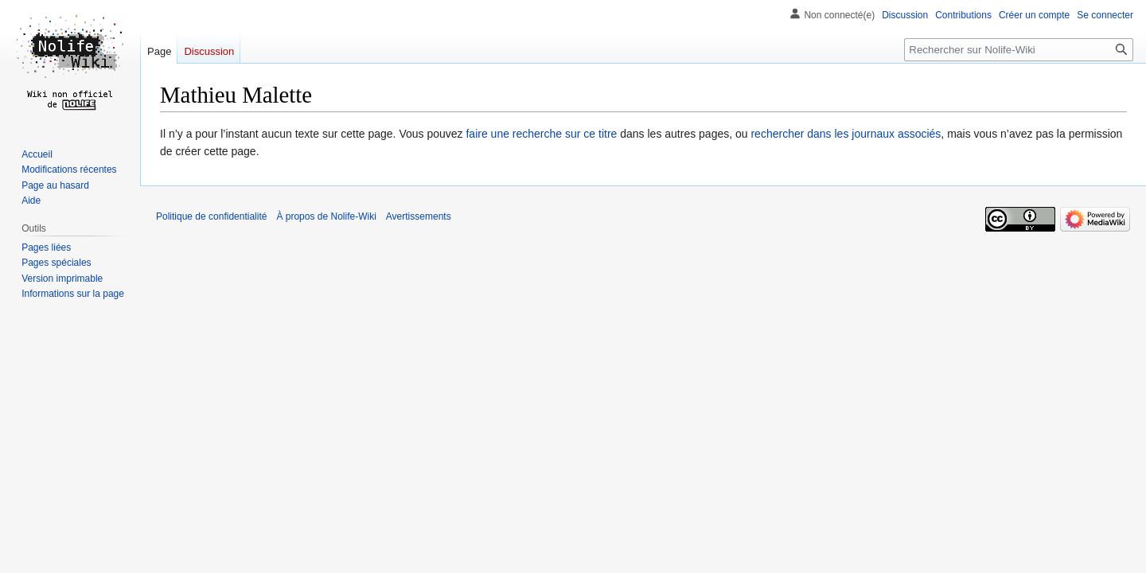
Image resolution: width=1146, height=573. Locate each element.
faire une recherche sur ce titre (541, 133)
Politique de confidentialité (211, 216)
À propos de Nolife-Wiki (326, 216)
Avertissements (418, 216)
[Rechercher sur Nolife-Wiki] (1018, 49)
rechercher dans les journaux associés (845, 133)
